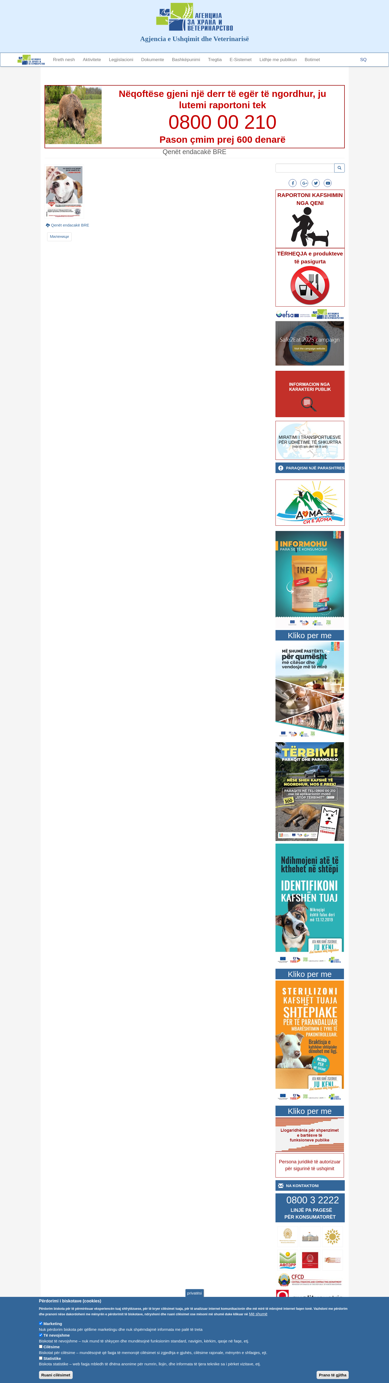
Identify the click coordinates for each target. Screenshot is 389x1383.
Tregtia (215, 59)
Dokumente (152, 59)
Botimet (312, 59)
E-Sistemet (241, 59)
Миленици (59, 236)
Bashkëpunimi (186, 59)
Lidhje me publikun (278, 59)
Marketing (52, 1332)
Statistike (52, 1366)
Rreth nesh (64, 59)
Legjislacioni (121, 59)
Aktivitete (92, 59)
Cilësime (51, 1355)
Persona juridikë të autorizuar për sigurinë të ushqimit (310, 1165)
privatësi (194, 1301)
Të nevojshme (56, 1343)
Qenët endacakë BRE (70, 225)
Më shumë (258, 1322)
